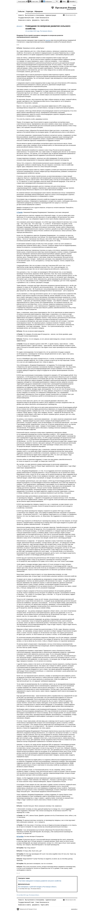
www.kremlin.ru (74, 909)
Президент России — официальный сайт (63, 8)
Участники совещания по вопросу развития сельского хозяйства (39, 881)
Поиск (64, 1)
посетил (47, 40)
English (74, 5)
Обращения (38, 11)
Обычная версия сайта (70, 15)
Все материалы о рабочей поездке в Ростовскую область (37, 887)
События (21, 11)
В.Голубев (20, 836)
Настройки (72, 1)
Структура (29, 11)
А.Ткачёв (20, 212)
